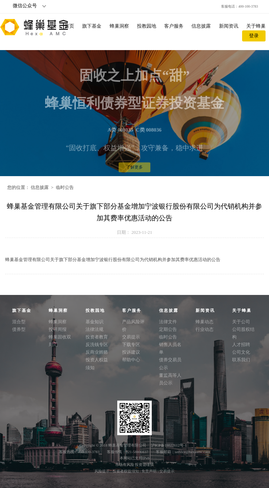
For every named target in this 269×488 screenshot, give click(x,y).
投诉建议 (131, 352)
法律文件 (168, 321)
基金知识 (94, 321)
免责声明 (149, 471)
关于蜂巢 (256, 26)
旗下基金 (91, 26)
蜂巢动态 (204, 321)
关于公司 (241, 321)
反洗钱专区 (97, 344)
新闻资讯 (228, 26)
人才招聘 (241, 344)
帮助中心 (131, 359)
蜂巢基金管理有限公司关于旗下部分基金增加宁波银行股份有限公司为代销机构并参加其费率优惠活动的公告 (112, 259)
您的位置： (18, 187)
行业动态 (204, 329)
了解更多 (134, 172)
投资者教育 (97, 336)
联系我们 (241, 359)
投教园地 (146, 26)
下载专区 (131, 344)
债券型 (19, 329)
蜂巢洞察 (119, 26)
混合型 (19, 321)
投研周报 (58, 329)
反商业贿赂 (97, 352)
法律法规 (94, 329)
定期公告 (168, 329)
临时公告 (65, 187)
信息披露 (201, 26)
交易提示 (131, 336)
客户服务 (173, 26)
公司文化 (241, 352)
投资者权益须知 (126, 471)
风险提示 (102, 471)
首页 (69, 26)
